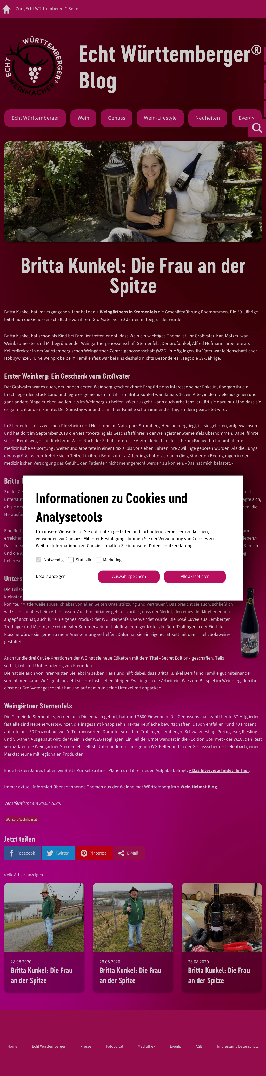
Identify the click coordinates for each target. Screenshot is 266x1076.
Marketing (109, 559)
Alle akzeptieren (195, 576)
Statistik (79, 559)
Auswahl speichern (129, 576)
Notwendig (50, 559)
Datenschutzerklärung (170, 545)
